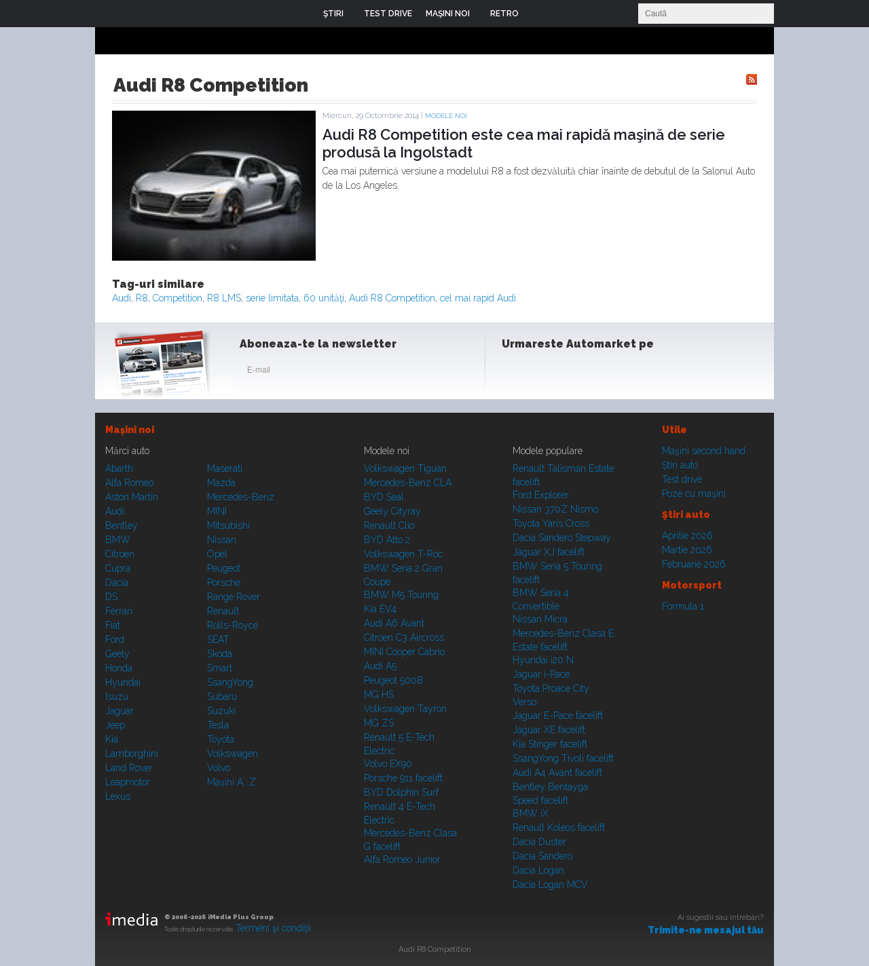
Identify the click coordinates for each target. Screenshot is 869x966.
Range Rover (233, 596)
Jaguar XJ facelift (549, 551)
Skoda (219, 653)
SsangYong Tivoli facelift (563, 758)
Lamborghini (131, 753)
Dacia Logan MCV (550, 884)
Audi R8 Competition (392, 298)
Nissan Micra (540, 619)
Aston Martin (131, 496)
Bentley (121, 525)
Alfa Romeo (129, 482)
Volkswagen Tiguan (405, 468)
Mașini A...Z (231, 782)
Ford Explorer (541, 494)
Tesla (218, 725)
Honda (118, 668)
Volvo (218, 767)
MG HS (379, 694)
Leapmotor (127, 782)
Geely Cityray (392, 511)
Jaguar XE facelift (549, 729)
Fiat (112, 625)
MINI (217, 511)
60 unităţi (323, 298)
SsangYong (230, 682)
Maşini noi (129, 429)
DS (111, 596)
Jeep (115, 725)
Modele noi (446, 115)
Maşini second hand (703, 450)
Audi (121, 298)
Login (539, 13)
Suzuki (221, 710)
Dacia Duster (539, 841)
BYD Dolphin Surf (401, 792)
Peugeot (223, 568)
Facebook (515, 372)
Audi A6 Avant (394, 623)
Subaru (222, 696)
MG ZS (379, 723)
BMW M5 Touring (401, 594)
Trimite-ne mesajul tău (706, 930)
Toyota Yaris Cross (551, 523)
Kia (111, 739)
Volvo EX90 (388, 763)
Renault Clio (389, 525)
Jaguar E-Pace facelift (558, 715)
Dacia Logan (538, 870)
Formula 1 (683, 606)
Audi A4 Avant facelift (557, 772)
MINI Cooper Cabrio (404, 651)
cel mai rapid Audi (478, 298)
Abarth (119, 468)
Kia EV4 (380, 608)
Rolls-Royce (232, 625)
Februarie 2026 (694, 564)
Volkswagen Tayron (405, 708)
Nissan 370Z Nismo (555, 509)
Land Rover (129, 767)
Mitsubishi (228, 525)
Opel (217, 554)
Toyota (220, 739)
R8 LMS (224, 298)
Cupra (117, 568)
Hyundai (123, 682)
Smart (219, 668)
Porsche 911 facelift (403, 778)
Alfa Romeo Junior (402, 859)
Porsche (223, 582)
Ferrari (118, 611)
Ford (114, 639)
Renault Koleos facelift (559, 827)
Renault (223, 611)
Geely (117, 653)
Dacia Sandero (542, 856)
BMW (117, 539)
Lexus (117, 796)
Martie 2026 (687, 549)
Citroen (119, 554)
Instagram (548, 372)
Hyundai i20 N (543, 659)
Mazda (221, 482)
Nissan (221, 539)
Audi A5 (380, 666)
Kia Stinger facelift (550, 744)
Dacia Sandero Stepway (562, 537)
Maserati (224, 468)
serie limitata (272, 298)
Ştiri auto (680, 465)
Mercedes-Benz (240, 496)
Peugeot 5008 (393, 680)
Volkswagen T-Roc (403, 554)
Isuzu (116, 696)
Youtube (581, 372)
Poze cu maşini (694, 493)
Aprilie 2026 (687, 535)
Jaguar (119, 710)
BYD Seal (384, 496)
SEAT (218, 639)
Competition (177, 298)
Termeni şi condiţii (273, 928)
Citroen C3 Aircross (404, 637)
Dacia (116, 582)
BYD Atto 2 (387, 539)
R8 (142, 298)
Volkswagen (232, 753)
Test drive (682, 479)
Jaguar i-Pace (541, 674)
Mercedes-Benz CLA (407, 482)
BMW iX (531, 813)
